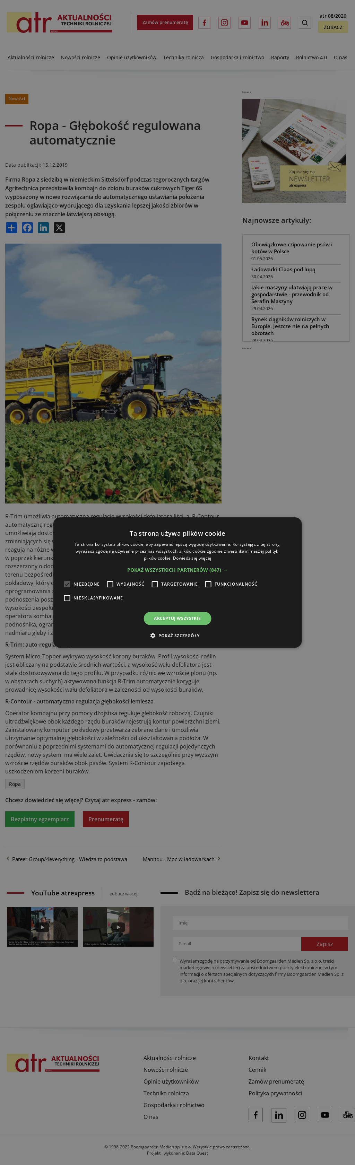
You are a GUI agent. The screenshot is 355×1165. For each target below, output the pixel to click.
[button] (177, 570)
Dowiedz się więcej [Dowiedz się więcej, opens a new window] (192, 558)
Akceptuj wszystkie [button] (177, 618)
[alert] (177, 582)
